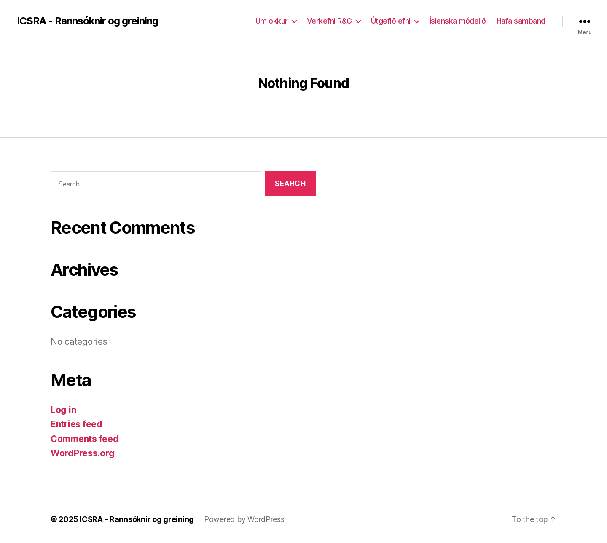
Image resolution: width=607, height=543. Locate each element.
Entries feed (76, 424)
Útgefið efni (391, 20)
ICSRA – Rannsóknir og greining (137, 519)
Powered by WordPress (244, 519)
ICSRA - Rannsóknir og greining (87, 21)
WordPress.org (83, 453)
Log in (63, 410)
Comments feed (85, 439)
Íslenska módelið (458, 20)
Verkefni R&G (329, 20)
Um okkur (271, 20)
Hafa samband (521, 20)
